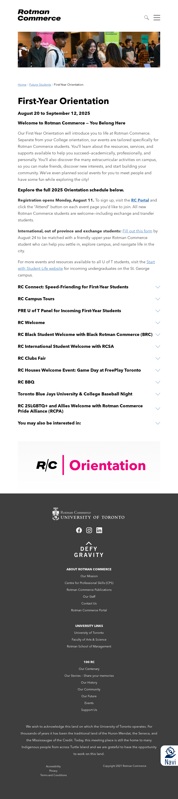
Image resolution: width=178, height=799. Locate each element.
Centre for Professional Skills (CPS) (89, 583)
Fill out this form (137, 231)
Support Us (89, 710)
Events (89, 703)
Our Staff (89, 597)
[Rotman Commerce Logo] (40, 14)
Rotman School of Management (89, 646)
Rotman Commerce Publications (89, 590)
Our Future (89, 696)
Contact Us (89, 603)
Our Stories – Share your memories (89, 676)
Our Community (89, 689)
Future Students (40, 85)
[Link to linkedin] (99, 532)
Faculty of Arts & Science (89, 639)
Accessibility (53, 766)
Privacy (53, 770)
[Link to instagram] (89, 532)
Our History (89, 682)
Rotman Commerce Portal (89, 610)
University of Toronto (89, 633)
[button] (146, 17)
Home (22, 85)
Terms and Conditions (53, 775)
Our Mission (89, 576)
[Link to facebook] (79, 532)
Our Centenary (89, 669)
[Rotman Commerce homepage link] (89, 514)
